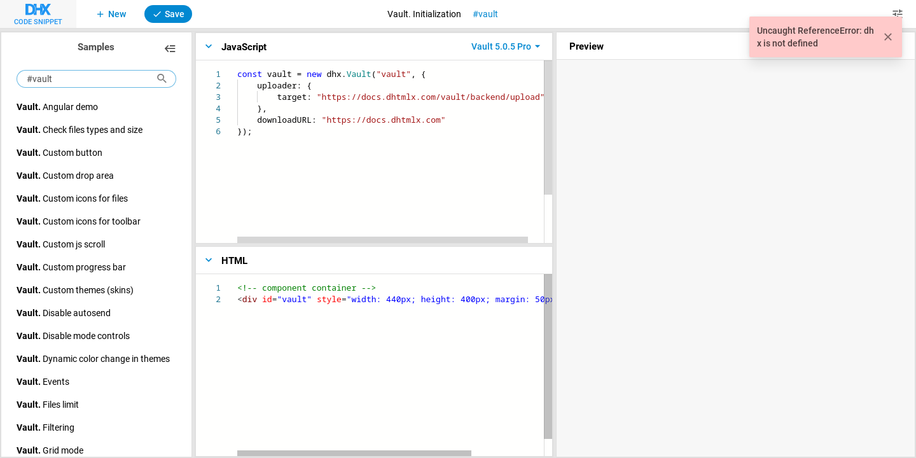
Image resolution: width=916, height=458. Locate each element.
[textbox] (237, 68)
